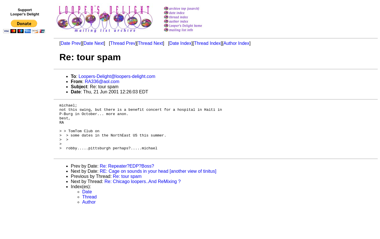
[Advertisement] (25, 153)
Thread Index (207, 43)
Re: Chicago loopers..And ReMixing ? (142, 191)
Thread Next (150, 43)
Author (89, 212)
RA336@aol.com (102, 81)
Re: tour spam (127, 186)
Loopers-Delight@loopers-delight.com (117, 76)
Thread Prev (122, 43)
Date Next (93, 43)
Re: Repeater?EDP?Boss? (127, 176)
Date (87, 202)
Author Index (237, 43)
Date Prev (71, 43)
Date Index (180, 43)
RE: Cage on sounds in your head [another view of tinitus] (158, 181)
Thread (89, 207)
